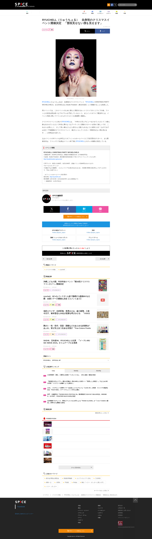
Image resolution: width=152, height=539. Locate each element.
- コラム (99, 515)
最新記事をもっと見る (101, 413)
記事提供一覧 (121, 508)
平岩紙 (66, 482)
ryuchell (61, 269)
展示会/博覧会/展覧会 (51, 478)
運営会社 (120, 505)
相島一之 (47, 482)
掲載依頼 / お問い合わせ (124, 510)
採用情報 (120, 512)
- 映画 (79, 522)
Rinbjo (74, 482)
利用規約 (120, 515)
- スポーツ (80, 520)
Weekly (76, 371)
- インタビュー (101, 510)
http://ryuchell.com (55, 177)
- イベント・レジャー (83, 510)
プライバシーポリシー (124, 517)
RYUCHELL (46, 102)
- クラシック (81, 512)
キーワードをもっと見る (101, 490)
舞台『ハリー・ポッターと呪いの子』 (92, 482)
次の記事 (104, 259)
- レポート (100, 512)
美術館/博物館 (67, 478)
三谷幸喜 (97, 478)
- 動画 (98, 505)
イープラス (46, 495)
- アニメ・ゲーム (82, 515)
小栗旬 (57, 482)
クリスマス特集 (50, 269)
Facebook (21, 507)
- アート (80, 517)
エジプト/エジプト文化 (83, 478)
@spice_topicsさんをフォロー (24, 513)
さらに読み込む (81, 467)
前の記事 (47, 259)
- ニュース (100, 508)
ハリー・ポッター (50, 486)
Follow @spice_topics (58, 232)
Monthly (98, 371)
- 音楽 (79, 505)
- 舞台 (79, 508)
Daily (53, 371)
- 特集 (98, 517)
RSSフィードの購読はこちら (77, 216)
